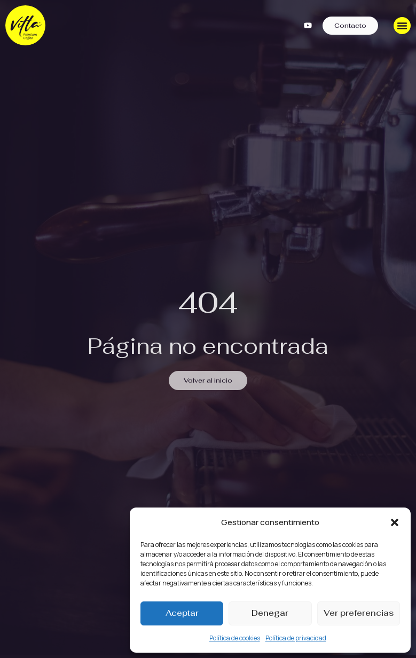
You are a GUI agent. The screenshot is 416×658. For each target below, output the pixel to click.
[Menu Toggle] (402, 25)
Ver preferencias (359, 613)
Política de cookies (234, 638)
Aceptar (182, 613)
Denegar (270, 613)
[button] (394, 522)
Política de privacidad (295, 638)
